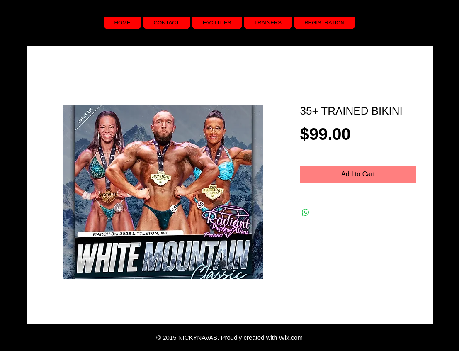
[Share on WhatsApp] (306, 212)
